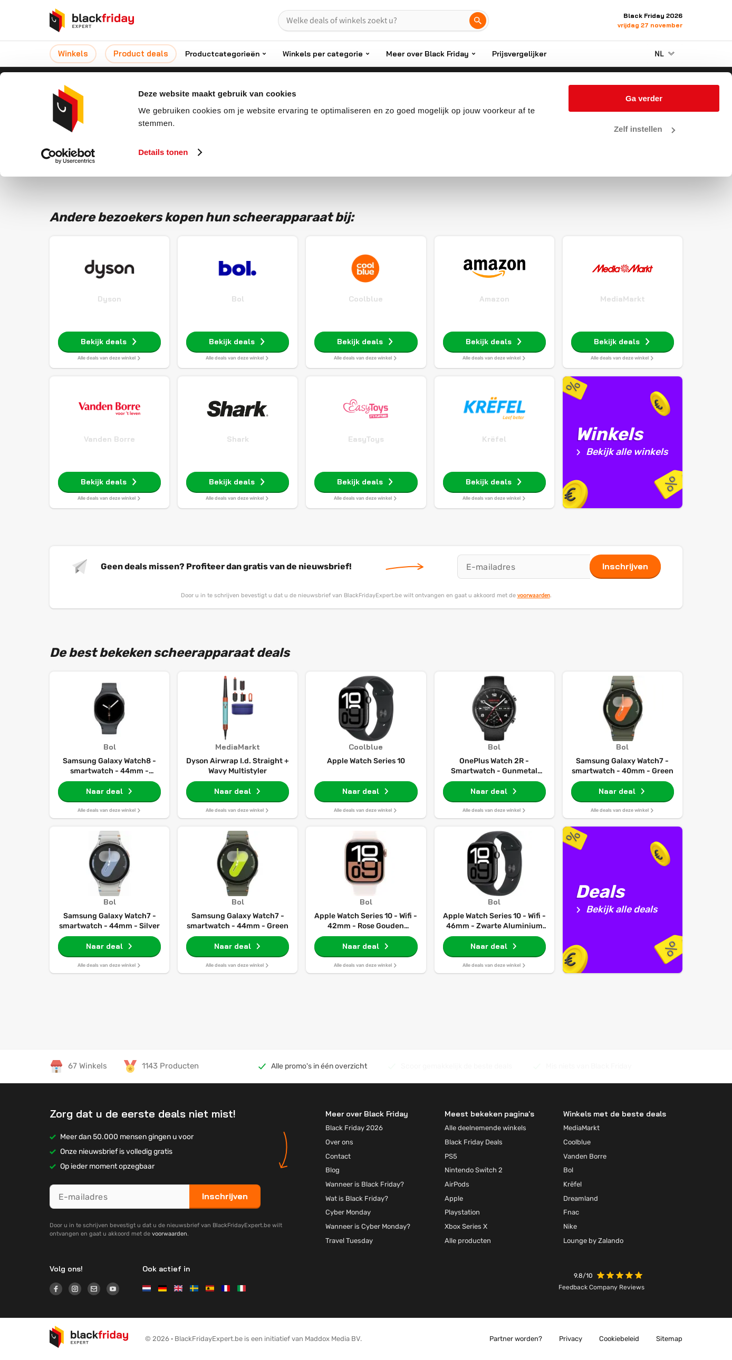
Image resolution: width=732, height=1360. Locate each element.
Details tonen (163, 79)
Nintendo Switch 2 (474, 1170)
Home (316, 109)
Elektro (349, 109)
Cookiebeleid (619, 1339)
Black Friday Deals (474, 1142)
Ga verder (643, 26)
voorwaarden (533, 595)
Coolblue (366, 299)
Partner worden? (515, 1339)
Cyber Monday (348, 1212)
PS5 (451, 1156)
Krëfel (494, 439)
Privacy (570, 1339)
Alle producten (468, 1241)
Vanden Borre (109, 439)
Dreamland (580, 1198)
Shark (238, 439)
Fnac (571, 1212)
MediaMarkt (622, 299)
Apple (454, 1198)
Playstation (462, 1212)
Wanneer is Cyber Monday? (367, 1226)
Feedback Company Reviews (601, 1287)
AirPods (457, 1184)
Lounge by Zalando (593, 1241)
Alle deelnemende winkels (485, 1128)
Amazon (494, 299)
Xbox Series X (466, 1226)
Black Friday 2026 (354, 1128)
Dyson (109, 299)
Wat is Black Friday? (356, 1198)
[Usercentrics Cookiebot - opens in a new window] (68, 84)
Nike (570, 1226)
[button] (620, 1276)
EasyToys (366, 439)
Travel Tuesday (349, 1241)
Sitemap (669, 1339)
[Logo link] (59, 1290)
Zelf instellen (644, 57)
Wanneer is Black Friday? (364, 1184)
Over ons (339, 1142)
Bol (238, 299)
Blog (332, 1170)
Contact (338, 1156)
